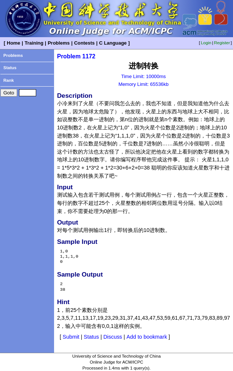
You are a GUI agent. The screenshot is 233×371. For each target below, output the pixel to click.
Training (34, 43)
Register (222, 43)
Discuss (112, 337)
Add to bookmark (146, 337)
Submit (71, 337)
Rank (8, 80)
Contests (84, 43)
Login (206, 43)
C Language (113, 43)
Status (9, 67)
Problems (59, 43)
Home (13, 43)
